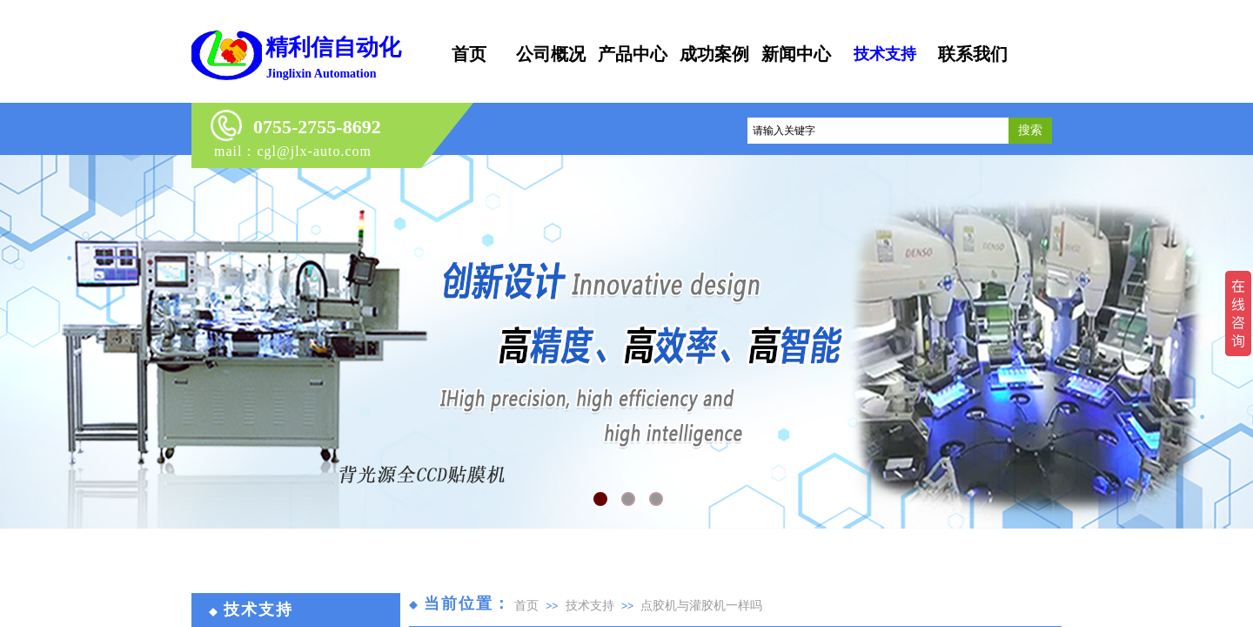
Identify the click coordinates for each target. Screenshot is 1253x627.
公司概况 (551, 54)
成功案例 (714, 54)
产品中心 (632, 54)
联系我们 (973, 54)
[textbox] (877, 131)
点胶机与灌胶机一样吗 (701, 605)
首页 (526, 605)
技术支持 (590, 605)
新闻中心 (796, 54)
